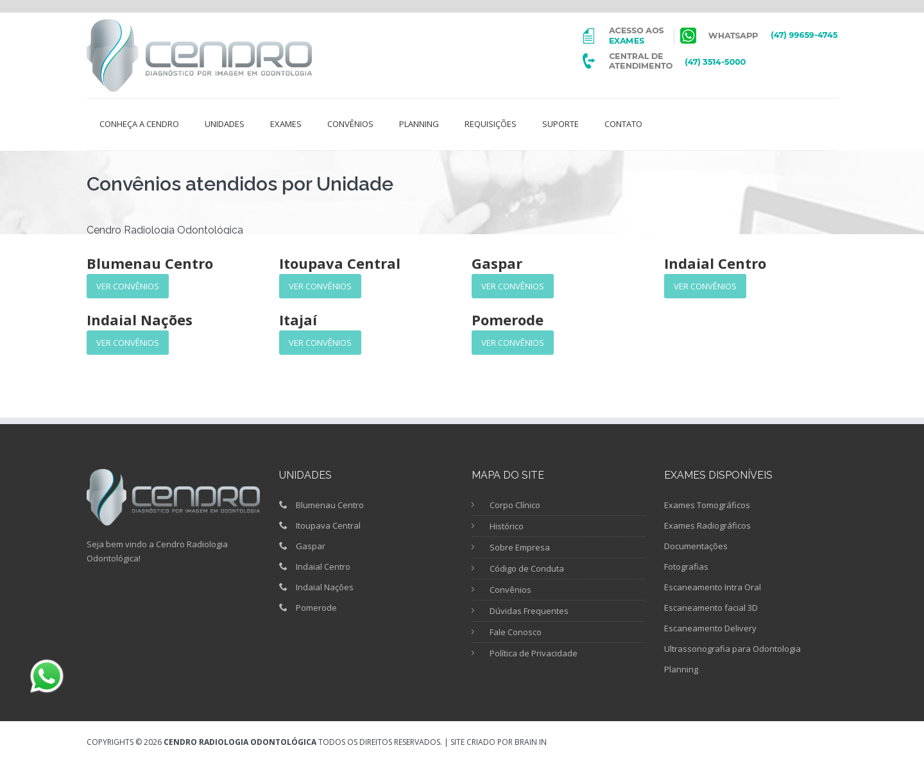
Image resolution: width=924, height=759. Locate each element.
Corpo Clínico (515, 505)
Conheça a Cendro (139, 124)
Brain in (531, 742)
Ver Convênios (127, 286)
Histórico (507, 526)
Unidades (224, 124)
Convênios (350, 124)
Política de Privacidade (534, 653)
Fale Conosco (516, 632)
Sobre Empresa (520, 547)
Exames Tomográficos (707, 505)
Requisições (491, 124)
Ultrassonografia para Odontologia (732, 648)
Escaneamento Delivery (710, 628)
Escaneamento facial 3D (711, 607)
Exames (286, 124)
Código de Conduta (527, 568)
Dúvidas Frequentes (529, 611)
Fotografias (686, 566)
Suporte (560, 124)
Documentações (696, 546)
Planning (419, 124)
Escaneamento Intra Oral (712, 587)
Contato (623, 124)
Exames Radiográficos (707, 525)
